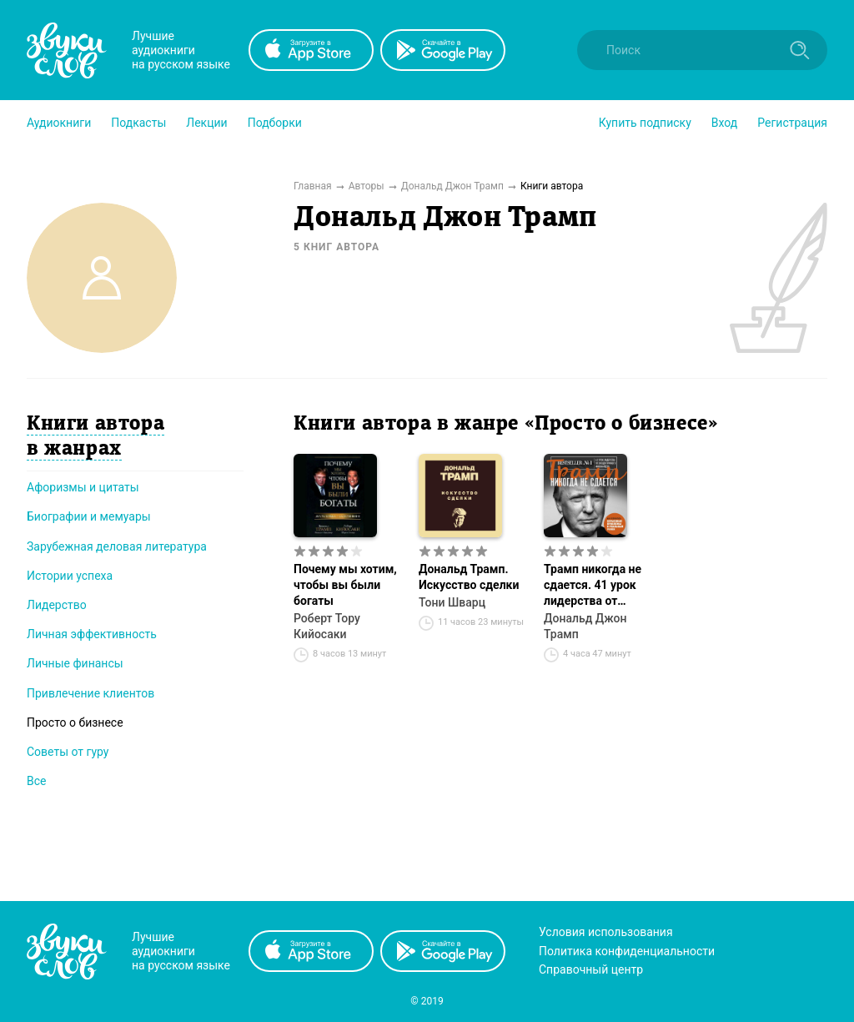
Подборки (275, 122)
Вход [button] (724, 122)
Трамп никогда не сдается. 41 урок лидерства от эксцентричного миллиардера (592, 585)
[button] (59, 122)
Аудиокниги (59, 122)
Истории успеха (70, 575)
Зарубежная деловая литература (117, 546)
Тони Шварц (452, 602)
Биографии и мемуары (89, 516)
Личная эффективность (92, 634)
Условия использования (606, 932)
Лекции (206, 122)
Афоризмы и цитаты (83, 487)
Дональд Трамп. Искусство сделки (469, 577)
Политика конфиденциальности (627, 951)
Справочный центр (591, 969)
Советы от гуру (67, 751)
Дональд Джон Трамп (585, 626)
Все (36, 781)
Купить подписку (645, 122)
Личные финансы (75, 663)
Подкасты (138, 122)
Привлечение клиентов (90, 693)
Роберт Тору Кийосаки (327, 626)
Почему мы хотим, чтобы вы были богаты (345, 584)
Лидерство (57, 605)
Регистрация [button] (792, 122)
